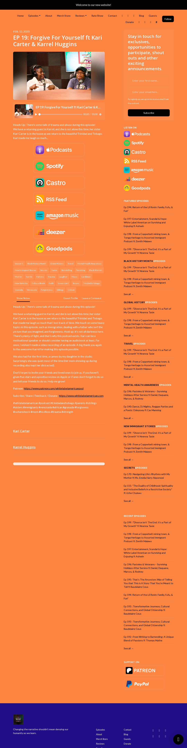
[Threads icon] (153, 736)
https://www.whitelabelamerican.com (81, 395)
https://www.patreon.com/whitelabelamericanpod (53, 388)
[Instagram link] (128, 15)
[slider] (60, 114)
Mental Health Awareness (141, 385)
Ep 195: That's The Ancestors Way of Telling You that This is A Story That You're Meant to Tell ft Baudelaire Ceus (148, 583)
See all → (129, 294)
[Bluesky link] (151, 22)
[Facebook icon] (159, 736)
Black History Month (138, 261)
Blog (141, 15)
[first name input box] (149, 80)
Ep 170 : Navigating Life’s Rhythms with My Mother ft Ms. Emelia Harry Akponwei (147, 476)
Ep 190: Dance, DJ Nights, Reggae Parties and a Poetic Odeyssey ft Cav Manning (148, 408)
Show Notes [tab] (23, 298)
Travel (128, 343)
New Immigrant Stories (139, 426)
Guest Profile (70, 298)
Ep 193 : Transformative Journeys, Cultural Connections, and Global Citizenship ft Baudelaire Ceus (147, 610)
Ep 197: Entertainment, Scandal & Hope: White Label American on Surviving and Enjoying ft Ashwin (145, 222)
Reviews (80, 15)
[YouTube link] (145, 22)
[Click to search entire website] (157, 22)
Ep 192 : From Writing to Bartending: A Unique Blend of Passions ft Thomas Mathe (149, 638)
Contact (112, 15)
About (48, 15)
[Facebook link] (134, 15)
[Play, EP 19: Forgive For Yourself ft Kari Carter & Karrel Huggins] (36, 114)
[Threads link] (139, 22)
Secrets (129, 467)
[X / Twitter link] (122, 15)
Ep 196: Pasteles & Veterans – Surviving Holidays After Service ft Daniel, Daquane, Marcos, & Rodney (146, 395)
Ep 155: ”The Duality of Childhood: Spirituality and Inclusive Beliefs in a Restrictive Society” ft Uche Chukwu (148, 489)
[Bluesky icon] (153, 730)
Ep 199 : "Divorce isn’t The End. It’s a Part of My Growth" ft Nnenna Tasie (147, 251)
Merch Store (64, 15)
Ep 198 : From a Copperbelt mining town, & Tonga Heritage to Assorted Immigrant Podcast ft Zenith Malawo (147, 238)
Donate (130, 22)
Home (20, 15)
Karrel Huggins (24, 447)
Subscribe (148, 112)
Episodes (33, 15)
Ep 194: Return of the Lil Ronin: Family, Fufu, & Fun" (148, 209)
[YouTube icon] (165, 730)
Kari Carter (21, 431)
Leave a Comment (91, 298)
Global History (134, 302)
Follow (168, 18)
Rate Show (97, 15)
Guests (153, 15)
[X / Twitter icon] (165, 736)
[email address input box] (149, 92)
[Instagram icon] (159, 730)
